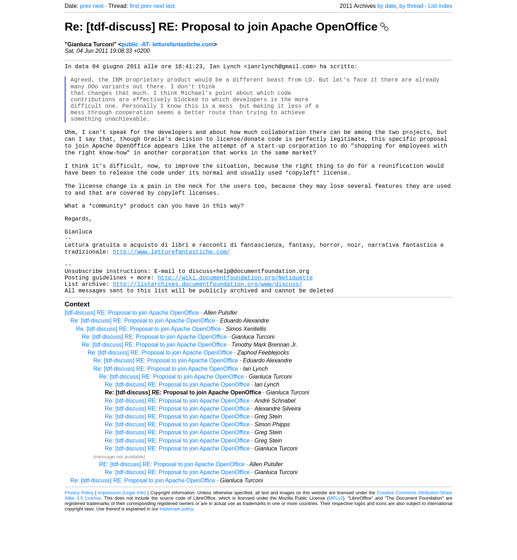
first (134, 6)
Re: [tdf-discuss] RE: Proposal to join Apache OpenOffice (227, 26)
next (98, 6)
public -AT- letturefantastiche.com (167, 44)
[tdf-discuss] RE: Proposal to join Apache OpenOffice (132, 358)
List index (440, 6)
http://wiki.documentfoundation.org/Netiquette (235, 320)
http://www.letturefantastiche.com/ (171, 288)
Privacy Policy (79, 538)
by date (386, 6)
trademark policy (176, 554)
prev (85, 6)
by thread (411, 6)
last (170, 6)
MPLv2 (336, 543)
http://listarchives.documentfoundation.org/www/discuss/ (207, 328)
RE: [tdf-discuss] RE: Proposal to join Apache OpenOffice (171, 510)
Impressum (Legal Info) (122, 538)
